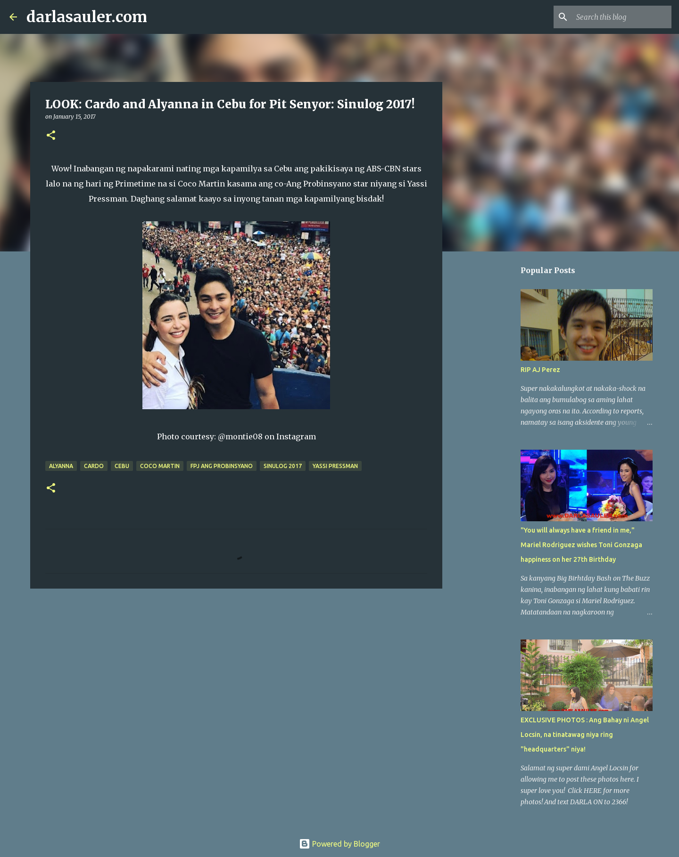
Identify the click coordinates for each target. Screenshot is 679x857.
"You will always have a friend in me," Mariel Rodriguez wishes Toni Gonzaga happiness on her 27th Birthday (581, 544)
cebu (122, 466)
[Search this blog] (621, 17)
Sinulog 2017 (283, 466)
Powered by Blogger (339, 844)
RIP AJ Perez (540, 369)
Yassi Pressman (335, 466)
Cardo (94, 466)
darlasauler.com (86, 17)
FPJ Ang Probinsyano (221, 466)
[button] (51, 135)
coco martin (160, 466)
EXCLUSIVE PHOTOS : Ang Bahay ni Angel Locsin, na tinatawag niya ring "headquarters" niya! (585, 734)
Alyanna (61, 466)
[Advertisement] (236, 669)
